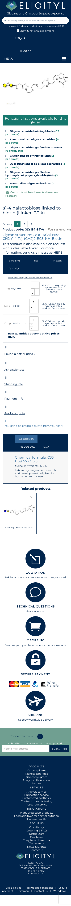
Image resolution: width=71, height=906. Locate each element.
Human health (36, 819)
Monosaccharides (36, 773)
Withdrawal (60, 891)
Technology (36, 843)
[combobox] (36, 20)
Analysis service (37, 791)
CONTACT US (35, 873)
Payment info (13, 398)
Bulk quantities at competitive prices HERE (34, 335)
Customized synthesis (36, 798)
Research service (36, 804)
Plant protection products (36, 812)
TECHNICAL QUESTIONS (35, 606)
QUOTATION (35, 572)
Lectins (36, 783)
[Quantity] (35, 285)
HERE (57, 252)
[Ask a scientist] (6, 363)
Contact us (36, 850)
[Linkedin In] (40, 736)
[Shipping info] (6, 377)
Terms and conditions (40, 887)
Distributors (36, 833)
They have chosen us (36, 840)
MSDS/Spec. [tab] (27, 446)
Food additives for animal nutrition (36, 816)
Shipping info (13, 384)
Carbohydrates (36, 770)
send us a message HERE (51, 26)
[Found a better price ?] (6, 347)
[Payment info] (6, 392)
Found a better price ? (19, 353)
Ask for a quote (14, 413)
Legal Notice (13, 887)
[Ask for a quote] (6, 406)
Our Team (36, 837)
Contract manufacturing (36, 801)
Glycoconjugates (36, 777)
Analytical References (36, 780)
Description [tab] (26, 438)
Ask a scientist (14, 369)
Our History (36, 827)
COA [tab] (46, 446)
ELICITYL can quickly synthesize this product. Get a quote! (54, 288)
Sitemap (24, 891)
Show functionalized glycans (35, 30)
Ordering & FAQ (36, 830)
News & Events (36, 846)
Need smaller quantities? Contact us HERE (30, 277)
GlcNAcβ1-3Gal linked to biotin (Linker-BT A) (19, 528)
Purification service (36, 795)
